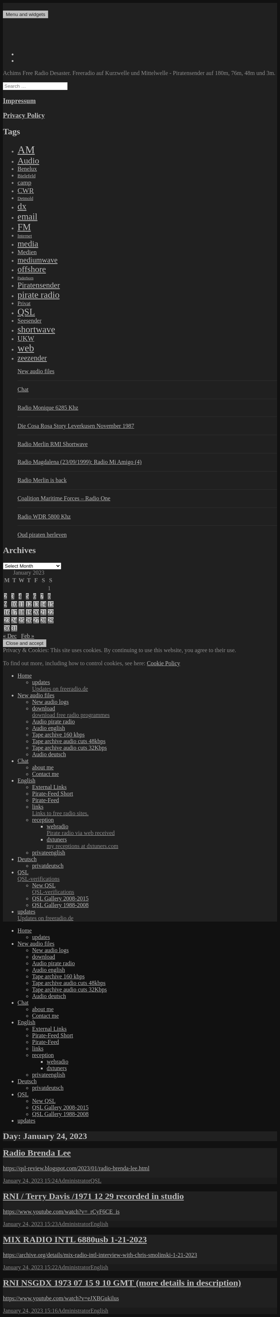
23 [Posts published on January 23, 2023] (7, 620)
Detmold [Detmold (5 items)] (25, 198)
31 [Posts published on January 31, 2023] (14, 628)
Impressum (19, 101)
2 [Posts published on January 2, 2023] (5, 596)
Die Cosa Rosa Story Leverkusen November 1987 (76, 426)
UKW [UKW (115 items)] (26, 338)
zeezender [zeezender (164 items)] (32, 358)
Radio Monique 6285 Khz (48, 408)
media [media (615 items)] (28, 243)
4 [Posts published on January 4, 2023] (20, 596)
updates (154, 685)
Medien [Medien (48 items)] (27, 252)
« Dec (10, 636)
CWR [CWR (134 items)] (26, 190)
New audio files (36, 371)
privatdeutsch (47, 866)
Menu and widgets (25, 14)
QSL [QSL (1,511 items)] (26, 312)
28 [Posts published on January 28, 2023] (43, 620)
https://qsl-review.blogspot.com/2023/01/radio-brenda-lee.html (76, 1168)
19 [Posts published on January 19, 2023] (29, 612)
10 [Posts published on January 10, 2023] (14, 604)
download (154, 711)
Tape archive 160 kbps (58, 735)
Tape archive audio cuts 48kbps (68, 741)
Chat (23, 389)
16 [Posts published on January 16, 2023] (7, 612)
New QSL (154, 888)
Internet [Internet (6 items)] (25, 235)
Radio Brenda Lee (37, 1153)
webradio (162, 829)
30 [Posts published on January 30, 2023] (7, 628)
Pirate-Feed (45, 800)
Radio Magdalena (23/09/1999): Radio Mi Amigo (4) (79, 462)
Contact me (45, 774)
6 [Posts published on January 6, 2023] (34, 596)
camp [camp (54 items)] (24, 182)
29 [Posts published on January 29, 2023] (51, 620)
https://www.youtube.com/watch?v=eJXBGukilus (61, 1298)
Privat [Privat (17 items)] (24, 303)
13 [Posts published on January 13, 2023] (36, 604)
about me (43, 767)
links (154, 810)
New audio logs (50, 702)
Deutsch (27, 859)
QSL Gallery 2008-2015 (60, 898)
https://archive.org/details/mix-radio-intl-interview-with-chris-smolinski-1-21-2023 (100, 1255)
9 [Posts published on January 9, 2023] (5, 604)
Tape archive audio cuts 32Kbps (69, 748)
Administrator (74, 1181)
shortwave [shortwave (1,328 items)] (36, 329)
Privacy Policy (24, 115)
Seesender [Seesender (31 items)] (30, 320)
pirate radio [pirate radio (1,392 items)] (38, 295)
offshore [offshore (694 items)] (32, 269)
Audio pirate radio (53, 721)
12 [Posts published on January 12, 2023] (29, 604)
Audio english (48, 728)
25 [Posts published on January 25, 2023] (21, 620)
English (26, 780)
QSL (147, 875)
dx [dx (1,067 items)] (22, 206)
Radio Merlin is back (42, 480)
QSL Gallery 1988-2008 (60, 905)
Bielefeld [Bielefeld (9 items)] (26, 175)
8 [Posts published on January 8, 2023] (49, 596)
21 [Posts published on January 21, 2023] (43, 612)
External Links (49, 787)
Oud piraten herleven (42, 535)
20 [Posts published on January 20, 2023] (36, 612)
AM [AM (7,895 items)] (26, 149)
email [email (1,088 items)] (28, 216)
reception (43, 820)
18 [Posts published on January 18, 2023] (21, 612)
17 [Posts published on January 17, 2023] (14, 612)
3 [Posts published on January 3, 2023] (12, 596)
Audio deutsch (49, 754)
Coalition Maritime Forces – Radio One (64, 498)
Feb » (27, 636)
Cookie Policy (163, 663)
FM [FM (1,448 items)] (24, 227)
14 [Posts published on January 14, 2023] (43, 604)
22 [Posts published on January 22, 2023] (51, 612)
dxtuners (162, 842)
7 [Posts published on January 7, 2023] (41, 596)
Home (25, 676)
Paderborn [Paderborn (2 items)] (26, 278)
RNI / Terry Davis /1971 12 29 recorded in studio (93, 1196)
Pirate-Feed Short (52, 793)
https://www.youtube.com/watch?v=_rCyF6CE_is (61, 1211)
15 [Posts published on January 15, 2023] (51, 604)
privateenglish (48, 852)
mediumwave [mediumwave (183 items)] (38, 260)
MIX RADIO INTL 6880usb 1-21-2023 (75, 1239)
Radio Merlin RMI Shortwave (53, 444)
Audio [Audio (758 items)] (28, 160)
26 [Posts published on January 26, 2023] (29, 620)
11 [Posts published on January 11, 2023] (21, 604)
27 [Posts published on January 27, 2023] (36, 620)
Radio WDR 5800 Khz (44, 516)
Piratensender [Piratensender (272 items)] (39, 285)
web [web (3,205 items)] (26, 348)
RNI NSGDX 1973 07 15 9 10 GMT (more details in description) (122, 1283)
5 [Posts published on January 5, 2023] (27, 596)
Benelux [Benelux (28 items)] (27, 169)
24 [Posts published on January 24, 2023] (14, 620)
